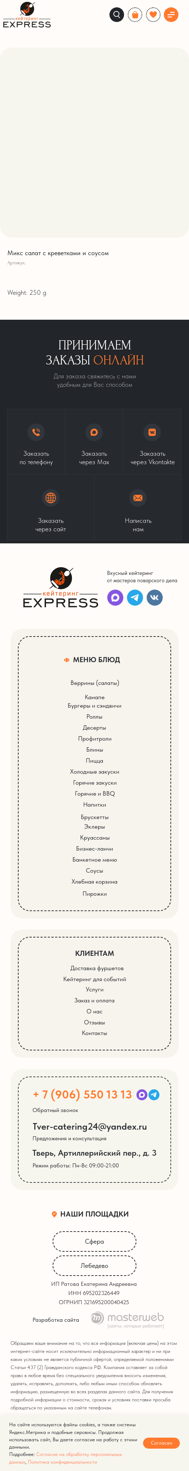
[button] (50, 507)
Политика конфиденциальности (62, 1462)
